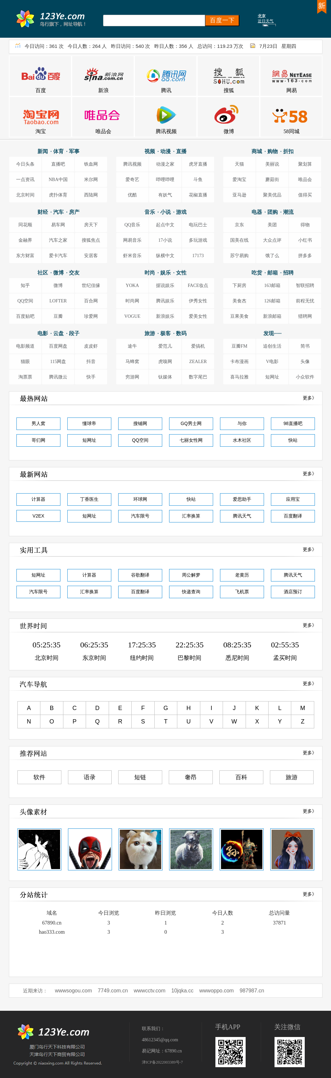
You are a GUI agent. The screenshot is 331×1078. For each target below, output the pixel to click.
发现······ (272, 333)
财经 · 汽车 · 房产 (58, 212)
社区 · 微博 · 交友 (58, 272)
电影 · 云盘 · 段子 (58, 333)
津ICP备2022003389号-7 (162, 1062)
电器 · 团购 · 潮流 (273, 212)
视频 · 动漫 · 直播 (165, 151)
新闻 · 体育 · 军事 (58, 151)
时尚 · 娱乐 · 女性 (165, 272)
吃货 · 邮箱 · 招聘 (273, 272)
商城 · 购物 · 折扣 (273, 151)
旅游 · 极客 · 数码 (165, 333)
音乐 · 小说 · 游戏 (165, 212)
